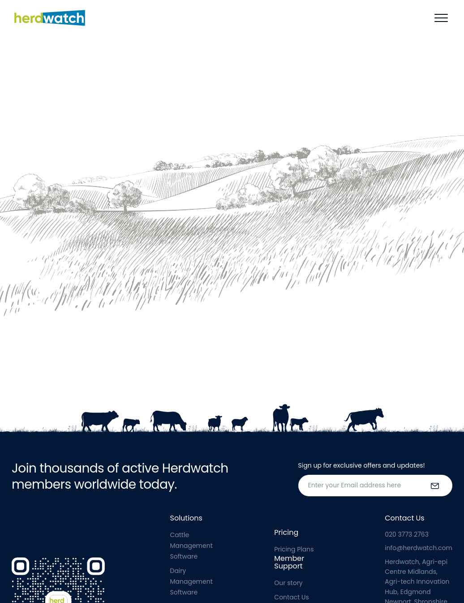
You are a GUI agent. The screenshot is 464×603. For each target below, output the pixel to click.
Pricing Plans (294, 549)
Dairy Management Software (191, 581)
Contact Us (291, 597)
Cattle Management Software (191, 545)
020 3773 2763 (407, 534)
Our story (288, 582)
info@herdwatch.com (418, 547)
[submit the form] (435, 485)
